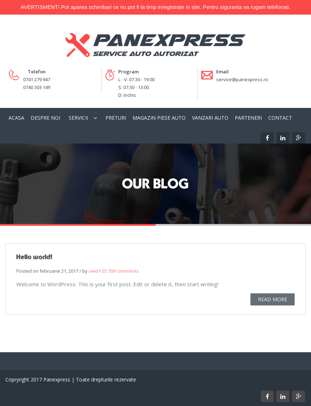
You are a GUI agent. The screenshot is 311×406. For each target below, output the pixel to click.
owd (93, 272)
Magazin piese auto (159, 117)
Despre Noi (45, 117)
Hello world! (34, 258)
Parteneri (248, 117)
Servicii (78, 117)
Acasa (16, 117)
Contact (280, 117)
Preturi (115, 117)
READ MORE (272, 300)
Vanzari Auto (210, 117)
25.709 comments (120, 272)
